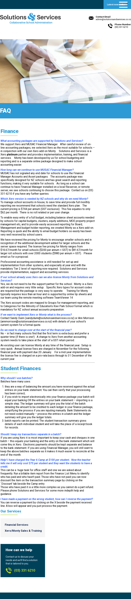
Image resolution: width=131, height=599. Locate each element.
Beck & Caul (33, 588)
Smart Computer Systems (106, 555)
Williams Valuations (103, 559)
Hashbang (97, 563)
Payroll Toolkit (99, 552)
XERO (94, 548)
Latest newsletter (116, 4)
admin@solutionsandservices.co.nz (25, 581)
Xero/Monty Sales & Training (118, 151)
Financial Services (117, 142)
